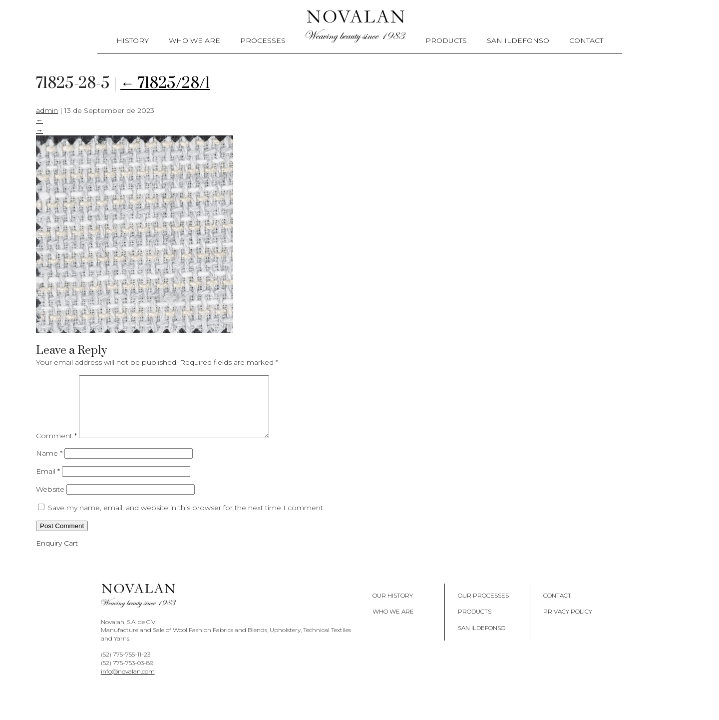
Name (49, 465)
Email (48, 483)
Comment (56, 447)
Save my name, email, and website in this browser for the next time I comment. (186, 519)
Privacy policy (567, 623)
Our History (392, 607)
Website (50, 501)
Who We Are (194, 40)
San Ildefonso (518, 40)
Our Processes (483, 607)
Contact (586, 40)
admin (47, 110)
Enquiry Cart (57, 555)
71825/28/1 (165, 83)
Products (446, 40)
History (132, 40)
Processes (263, 40)
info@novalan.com (128, 683)
